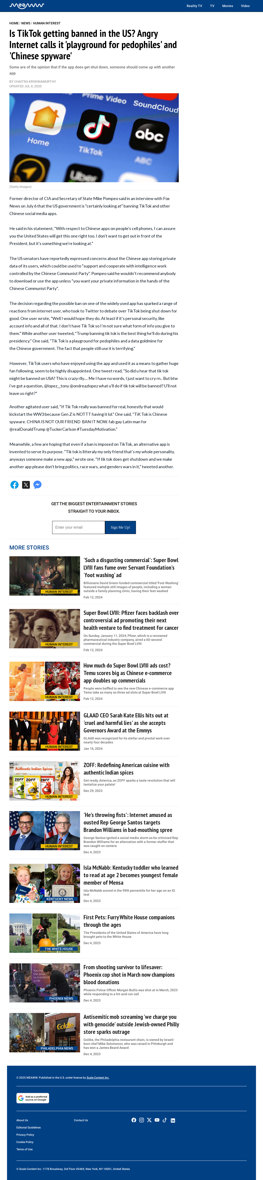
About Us (22, 1120)
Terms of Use (24, 1149)
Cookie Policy (24, 1142)
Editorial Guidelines (28, 1127)
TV (212, 6)
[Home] (26, 6)
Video (245, 6)
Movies (227, 6)
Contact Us (81, 1120)
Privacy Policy (25, 1134)
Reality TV (194, 6)
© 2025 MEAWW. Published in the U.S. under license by (51, 1077)
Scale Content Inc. (98, 1077)
